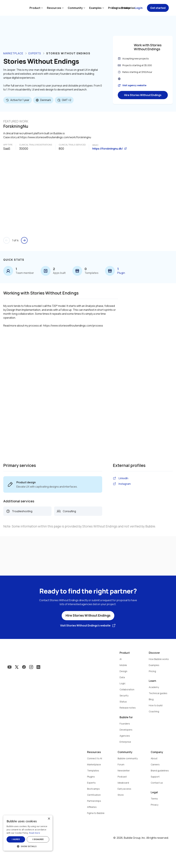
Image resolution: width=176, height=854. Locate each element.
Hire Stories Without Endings (142, 95)
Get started (158, 8)
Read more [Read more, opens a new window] (34, 833)
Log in (139, 8)
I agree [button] (16, 839)
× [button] (49, 819)
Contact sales (121, 8)
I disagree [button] (38, 839)
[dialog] (27, 833)
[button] (28, 846)
